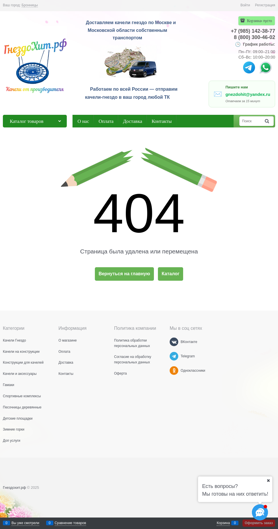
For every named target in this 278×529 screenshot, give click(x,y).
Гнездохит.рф (14, 487)
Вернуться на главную (124, 273)
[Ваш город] (268, 480)
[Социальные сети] (260, 512)
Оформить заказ (259, 523)
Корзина (223, 523)
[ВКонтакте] (174, 342)
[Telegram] (174, 356)
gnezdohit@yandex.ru (248, 94)
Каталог (170, 273)
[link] (29, 5)
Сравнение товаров (70, 523)
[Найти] (267, 121)
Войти (245, 5)
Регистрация (265, 5)
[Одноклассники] (174, 370)
